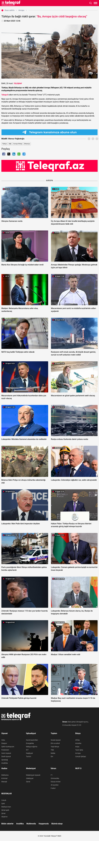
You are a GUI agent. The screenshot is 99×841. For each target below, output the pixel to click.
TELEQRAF (18, 83)
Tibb (52, 750)
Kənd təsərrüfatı (32, 740)
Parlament (5, 750)
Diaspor (4, 743)
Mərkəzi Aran (6, 807)
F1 (52, 775)
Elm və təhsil (55, 743)
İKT (27, 750)
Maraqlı (4, 782)
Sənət (28, 782)
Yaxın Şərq (79, 750)
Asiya (77, 747)
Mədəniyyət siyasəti (33, 775)
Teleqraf (4, 95)
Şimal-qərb (5, 810)
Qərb (3, 803)
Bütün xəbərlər (7, 824)
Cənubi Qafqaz (80, 756)
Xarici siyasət (6, 753)
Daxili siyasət (6, 756)
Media (53, 753)
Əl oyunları (54, 785)
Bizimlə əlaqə (56, 824)
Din (52, 756)
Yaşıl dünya (55, 747)
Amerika (78, 743)
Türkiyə (4, 144)
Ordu (3, 740)
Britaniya (27, 144)
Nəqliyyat (29, 753)
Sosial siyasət (56, 740)
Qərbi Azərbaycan (7, 747)
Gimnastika (55, 778)
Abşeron (4, 817)
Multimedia (31, 824)
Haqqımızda (44, 824)
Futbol (53, 788)
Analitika (4, 763)
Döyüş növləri (55, 782)
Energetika (30, 743)
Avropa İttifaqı (17, 144)
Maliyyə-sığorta (31, 747)
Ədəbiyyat (29, 778)
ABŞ (10, 144)
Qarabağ (4, 760)
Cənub (3, 800)
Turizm (28, 756)
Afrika (77, 740)
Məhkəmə (4, 775)
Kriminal (4, 778)
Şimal (3, 813)
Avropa (78, 753)
